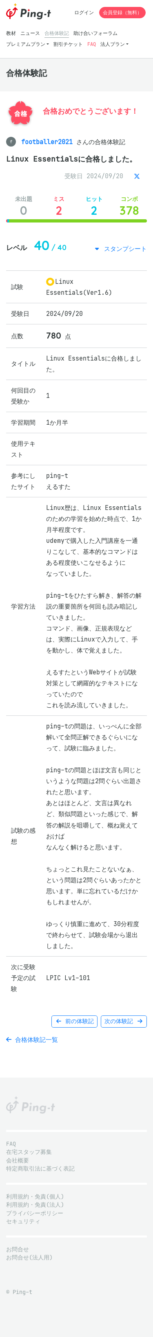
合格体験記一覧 (32, 1039)
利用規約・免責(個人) (35, 1196)
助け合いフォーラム (95, 33)
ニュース (30, 33)
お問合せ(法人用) (29, 1257)
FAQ (91, 44)
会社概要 (17, 1160)
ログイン (84, 12)
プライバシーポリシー (34, 1213)
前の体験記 (74, 1021)
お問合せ (17, 1249)
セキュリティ (23, 1221)
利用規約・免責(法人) (35, 1204)
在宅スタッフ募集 (29, 1152)
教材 (11, 33)
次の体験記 (123, 1021)
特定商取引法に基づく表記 (40, 1168)
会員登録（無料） (122, 12)
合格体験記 (56, 33)
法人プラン (112, 44)
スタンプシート (123, 249)
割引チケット (68, 44)
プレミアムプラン (25, 44)
